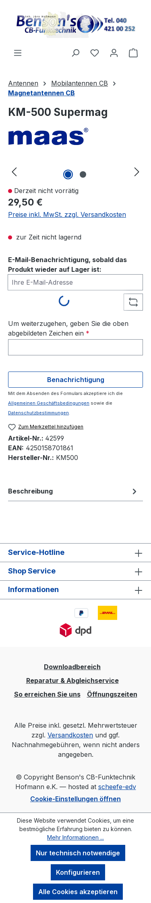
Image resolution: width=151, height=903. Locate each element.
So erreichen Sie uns (47, 694)
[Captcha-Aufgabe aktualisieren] (133, 302)
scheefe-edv (117, 787)
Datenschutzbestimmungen (38, 413)
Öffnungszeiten (112, 694)
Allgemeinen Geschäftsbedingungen (48, 403)
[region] (75, 171)
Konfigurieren (78, 872)
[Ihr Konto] (114, 52)
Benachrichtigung (75, 380)
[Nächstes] (137, 171)
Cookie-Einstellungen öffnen (75, 799)
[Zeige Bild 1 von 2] (68, 174)
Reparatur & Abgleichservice (72, 680)
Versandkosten (70, 735)
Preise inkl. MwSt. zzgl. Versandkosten (67, 214)
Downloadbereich (72, 667)
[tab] (73, 491)
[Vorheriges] (14, 171)
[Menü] (17, 52)
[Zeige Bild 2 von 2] (83, 174)
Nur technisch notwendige (78, 853)
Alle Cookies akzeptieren (78, 892)
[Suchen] (75, 52)
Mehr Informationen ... (75, 837)
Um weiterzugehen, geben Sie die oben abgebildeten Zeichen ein (68, 328)
